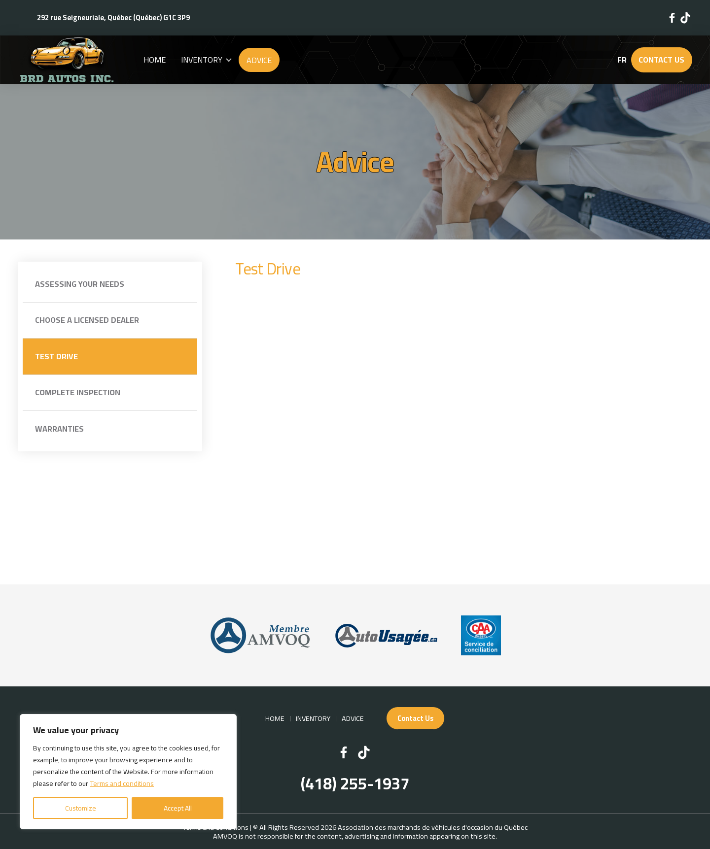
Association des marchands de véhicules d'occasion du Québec (433, 827)
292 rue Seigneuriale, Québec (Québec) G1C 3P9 (113, 17)
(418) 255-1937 (355, 784)
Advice (259, 60)
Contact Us (661, 59)
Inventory (201, 59)
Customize (80, 808)
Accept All (178, 808)
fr (621, 60)
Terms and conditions (122, 783)
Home (154, 59)
